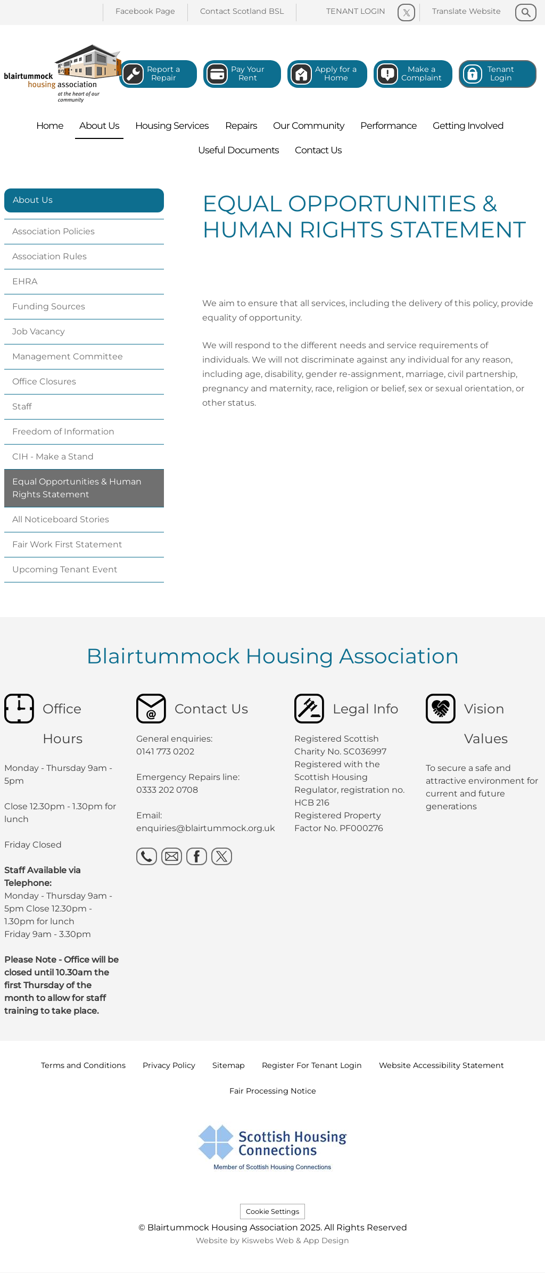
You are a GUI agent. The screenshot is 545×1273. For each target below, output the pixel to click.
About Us (33, 200)
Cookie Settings (272, 1211)
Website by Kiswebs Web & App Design (272, 1240)
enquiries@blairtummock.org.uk (206, 828)
